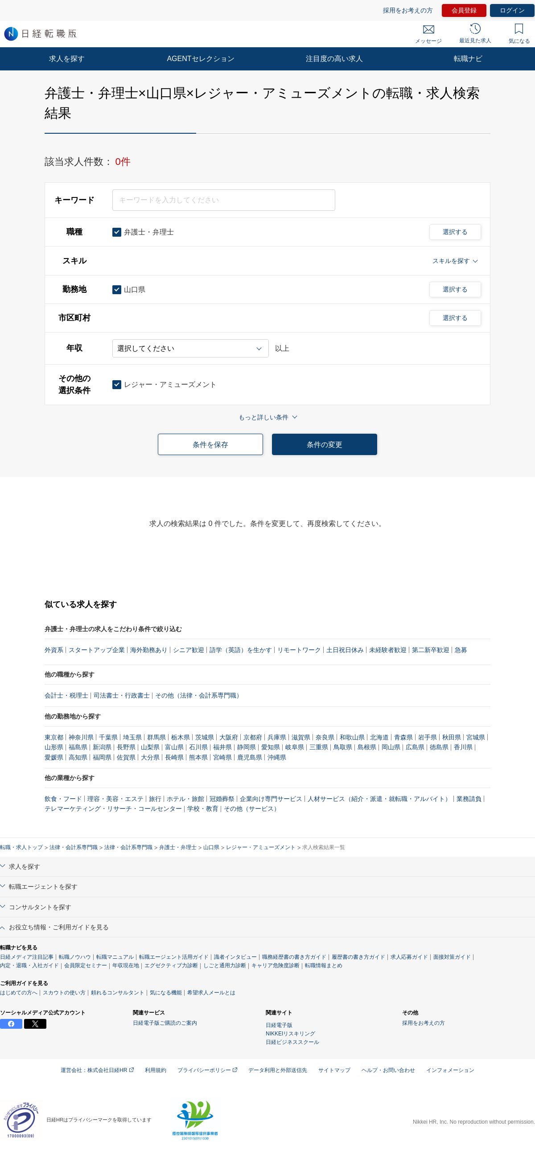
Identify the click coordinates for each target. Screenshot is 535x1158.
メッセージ (428, 34)
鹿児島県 (249, 757)
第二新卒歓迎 (430, 649)
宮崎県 (222, 757)
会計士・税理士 (66, 695)
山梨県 (150, 747)
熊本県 (198, 757)
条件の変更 (324, 444)
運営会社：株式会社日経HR (97, 1070)
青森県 (403, 737)
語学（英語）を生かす (241, 649)
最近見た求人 (475, 33)
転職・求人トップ (21, 847)
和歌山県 (352, 737)
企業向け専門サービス (271, 798)
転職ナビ (468, 58)
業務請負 (469, 798)
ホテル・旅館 (185, 798)
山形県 (54, 747)
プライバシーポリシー (207, 1070)
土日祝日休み (345, 649)
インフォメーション (450, 1070)
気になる (519, 34)
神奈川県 (81, 737)
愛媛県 (54, 757)
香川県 (463, 747)
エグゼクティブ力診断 (171, 965)
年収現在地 (125, 965)
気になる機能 (166, 993)
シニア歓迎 (188, 649)
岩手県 (427, 737)
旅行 (155, 798)
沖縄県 (277, 757)
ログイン (512, 10)
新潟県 (102, 747)
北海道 (379, 737)
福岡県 (102, 757)
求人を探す (67, 58)
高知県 (78, 757)
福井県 (222, 747)
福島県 (78, 747)
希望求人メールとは (211, 993)
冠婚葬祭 (222, 798)
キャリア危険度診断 (275, 965)
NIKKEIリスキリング (290, 1034)
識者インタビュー (235, 957)
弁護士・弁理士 (178, 847)
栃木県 (180, 737)
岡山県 (391, 747)
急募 (461, 649)
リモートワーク (299, 649)
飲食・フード (63, 798)
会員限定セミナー (85, 965)
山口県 (211, 847)
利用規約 (155, 1070)
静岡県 (246, 747)
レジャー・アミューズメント (261, 847)
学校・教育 (202, 808)
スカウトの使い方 (64, 993)
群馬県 (156, 737)
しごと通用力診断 (224, 965)
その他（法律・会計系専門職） (199, 695)
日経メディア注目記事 (27, 957)
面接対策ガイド (452, 957)
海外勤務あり (149, 649)
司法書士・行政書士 (122, 695)
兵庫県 (277, 737)
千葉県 (108, 737)
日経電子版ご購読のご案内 (165, 1023)
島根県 (367, 747)
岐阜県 (294, 747)
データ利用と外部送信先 (277, 1070)
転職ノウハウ (75, 957)
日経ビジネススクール (292, 1042)
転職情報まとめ (323, 965)
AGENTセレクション (200, 58)
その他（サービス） (252, 808)
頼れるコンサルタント (117, 993)
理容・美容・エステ (115, 798)
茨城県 (204, 737)
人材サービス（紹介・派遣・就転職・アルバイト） (379, 798)
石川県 (198, 747)
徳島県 (439, 747)
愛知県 (270, 747)
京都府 (252, 737)
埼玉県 (132, 737)
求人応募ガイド (409, 957)
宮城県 (475, 737)
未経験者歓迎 (388, 649)
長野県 (126, 747)
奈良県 (325, 737)
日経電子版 (279, 1025)
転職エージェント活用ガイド (174, 957)
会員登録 (464, 10)
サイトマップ (334, 1070)
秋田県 (451, 737)
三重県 (318, 747)
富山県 (174, 747)
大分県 (150, 757)
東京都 (54, 737)
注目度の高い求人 (334, 58)
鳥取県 (342, 747)
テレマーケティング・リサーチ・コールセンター (113, 808)
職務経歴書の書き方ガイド (294, 957)
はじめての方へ (18, 993)
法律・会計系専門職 (73, 847)
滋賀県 (301, 737)
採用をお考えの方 (408, 10)
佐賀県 (126, 757)
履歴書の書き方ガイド (358, 957)
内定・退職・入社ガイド (29, 965)
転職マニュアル (115, 957)
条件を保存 (210, 444)
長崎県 (174, 757)
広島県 (415, 747)
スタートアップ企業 (97, 649)
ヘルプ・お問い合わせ (388, 1070)
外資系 (54, 649)
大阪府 (228, 737)
